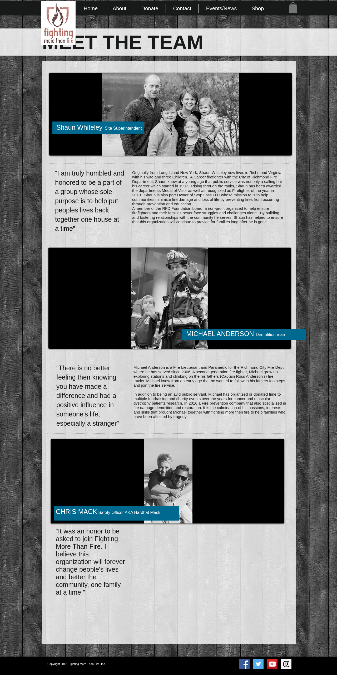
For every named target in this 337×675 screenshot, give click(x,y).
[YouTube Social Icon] (272, 664)
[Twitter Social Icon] (258, 664)
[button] (293, 7)
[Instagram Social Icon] (286, 664)
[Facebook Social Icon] (244, 664)
